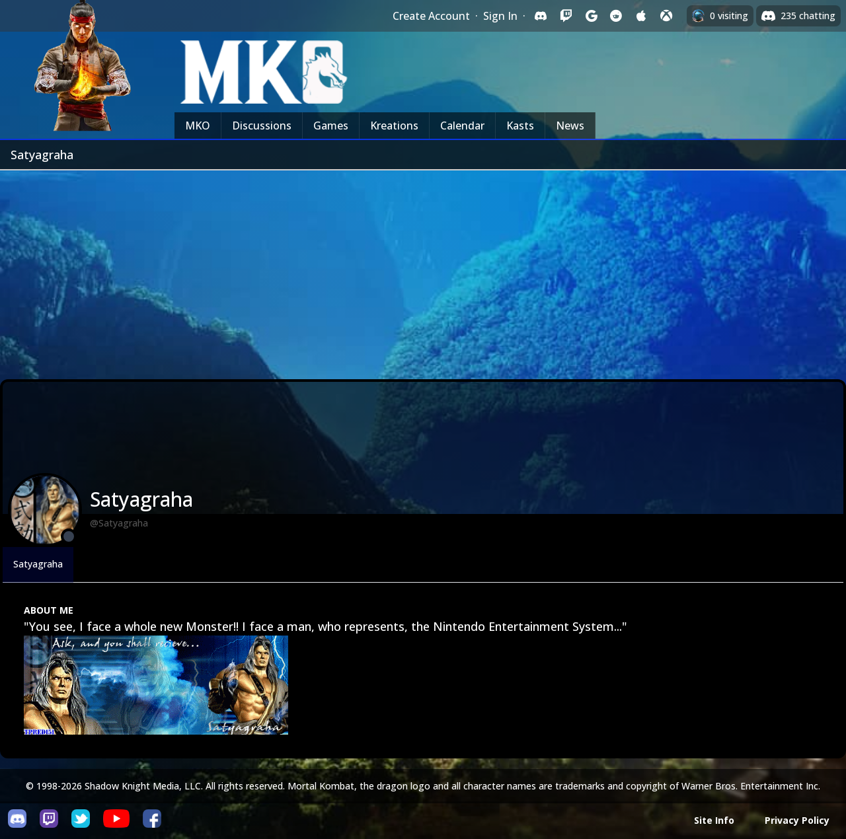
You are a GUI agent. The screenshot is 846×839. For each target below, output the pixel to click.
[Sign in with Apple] (641, 16)
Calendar (462, 125)
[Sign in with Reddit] (616, 16)
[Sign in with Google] (591, 16)
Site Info (714, 820)
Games (330, 125)
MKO (197, 125)
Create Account (431, 16)
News (570, 125)
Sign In (500, 16)
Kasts (520, 125)
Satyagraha (38, 564)
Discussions (261, 125)
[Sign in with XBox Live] (666, 16)
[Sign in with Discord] (541, 16)
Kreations (394, 125)
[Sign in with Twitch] (566, 16)
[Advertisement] (423, 269)
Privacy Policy (797, 820)
